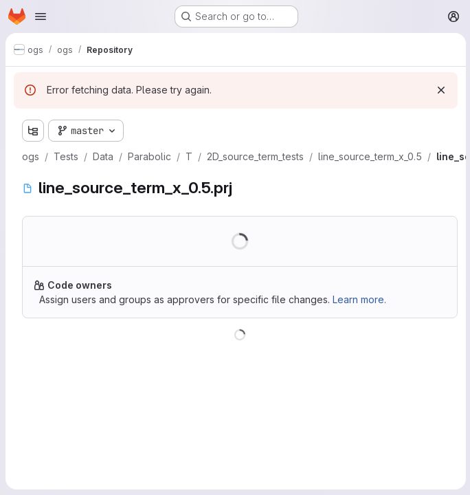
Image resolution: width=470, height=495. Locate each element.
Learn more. (359, 299)
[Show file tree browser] (33, 131)
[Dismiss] (440, 90)
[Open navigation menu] (41, 17)
